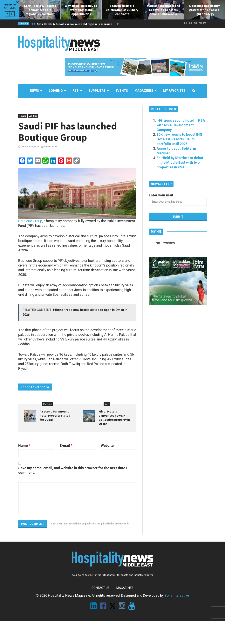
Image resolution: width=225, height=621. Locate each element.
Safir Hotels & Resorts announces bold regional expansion (75, 24)
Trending (24, 23)
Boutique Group (30, 221)
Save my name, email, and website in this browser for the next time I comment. (72, 470)
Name (24, 445)
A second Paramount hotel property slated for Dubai (55, 415)
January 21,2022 (30, 146)
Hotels (22, 115)
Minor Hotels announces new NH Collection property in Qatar (114, 417)
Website (107, 445)
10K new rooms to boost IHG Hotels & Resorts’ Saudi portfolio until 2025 (179, 139)
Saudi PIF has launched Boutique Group (67, 131)
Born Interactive (177, 595)
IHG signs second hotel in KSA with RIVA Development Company (181, 125)
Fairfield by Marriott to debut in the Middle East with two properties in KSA (180, 162)
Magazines (124, 588)
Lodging (33, 115)
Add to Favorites (35, 387)
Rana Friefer (49, 146)
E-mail (66, 445)
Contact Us (101, 588)
